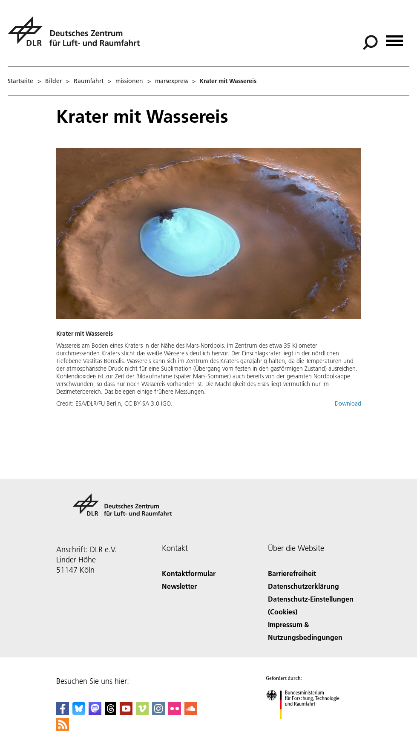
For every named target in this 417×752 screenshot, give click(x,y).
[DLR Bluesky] (78, 712)
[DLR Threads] (111, 712)
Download (348, 403)
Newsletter (179, 586)
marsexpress (171, 81)
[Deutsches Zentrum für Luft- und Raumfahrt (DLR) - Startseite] (77, 36)
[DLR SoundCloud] (190, 712)
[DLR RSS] (62, 728)
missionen (129, 81)
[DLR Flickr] (174, 712)
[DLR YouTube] (126, 712)
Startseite (20, 81)
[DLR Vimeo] (142, 712)
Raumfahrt (89, 81)
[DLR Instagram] (158, 712)
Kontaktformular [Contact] (189, 573)
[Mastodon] (95, 712)
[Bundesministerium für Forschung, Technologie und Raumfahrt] (307, 726)
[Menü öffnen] (394, 37)
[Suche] (370, 42)
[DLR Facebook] (62, 712)
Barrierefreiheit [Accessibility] (292, 573)
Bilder (53, 81)
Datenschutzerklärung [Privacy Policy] (303, 586)
